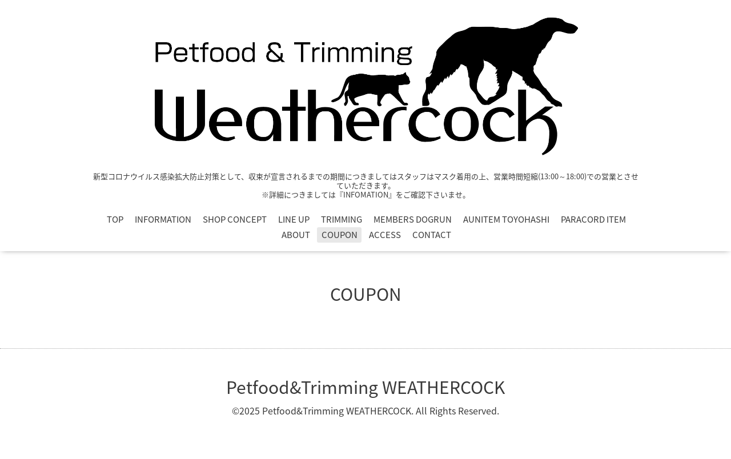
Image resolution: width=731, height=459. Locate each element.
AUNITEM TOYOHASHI (506, 219)
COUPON (340, 234)
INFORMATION (163, 219)
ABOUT (296, 234)
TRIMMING (341, 219)
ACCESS (385, 234)
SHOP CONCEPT (235, 219)
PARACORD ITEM (593, 219)
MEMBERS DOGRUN (412, 219)
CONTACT (431, 234)
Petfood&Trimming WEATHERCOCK (365, 387)
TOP (115, 219)
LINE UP (294, 219)
